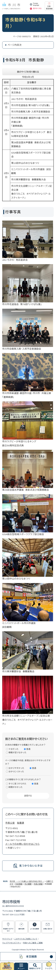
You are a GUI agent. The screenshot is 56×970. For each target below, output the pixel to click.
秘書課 (20, 823)
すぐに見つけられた (17, 784)
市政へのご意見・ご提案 (33, 943)
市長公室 (10, 823)
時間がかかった (16, 787)
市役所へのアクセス (8, 930)
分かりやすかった (16, 768)
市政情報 (18, 884)
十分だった (14, 749)
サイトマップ (7, 939)
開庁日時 (21, 929)
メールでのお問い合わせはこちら (22, 844)
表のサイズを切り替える (28, 72)
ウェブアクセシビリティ (11, 943)
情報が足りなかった (17, 752)
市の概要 (28, 884)
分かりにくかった (16, 771)
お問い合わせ (47, 929)
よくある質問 (34, 929)
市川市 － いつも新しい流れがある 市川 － (27, 881)
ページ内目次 (15, 45)
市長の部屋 (38, 884)
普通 (28, 749)
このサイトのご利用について (25, 939)
